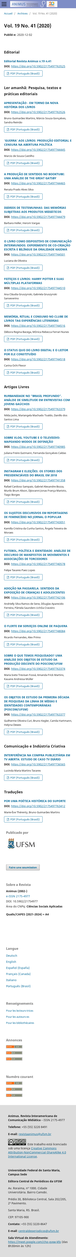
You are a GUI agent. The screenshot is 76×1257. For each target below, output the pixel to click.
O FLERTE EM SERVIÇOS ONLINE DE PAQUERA (35, 626)
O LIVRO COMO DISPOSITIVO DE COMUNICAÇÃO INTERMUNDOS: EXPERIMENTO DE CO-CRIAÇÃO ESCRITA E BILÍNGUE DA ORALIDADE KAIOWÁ (38, 245)
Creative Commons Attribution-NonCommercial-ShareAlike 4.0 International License (37, 1152)
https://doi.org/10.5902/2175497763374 (38, 669)
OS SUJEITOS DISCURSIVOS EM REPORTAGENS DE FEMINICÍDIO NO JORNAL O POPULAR (36, 515)
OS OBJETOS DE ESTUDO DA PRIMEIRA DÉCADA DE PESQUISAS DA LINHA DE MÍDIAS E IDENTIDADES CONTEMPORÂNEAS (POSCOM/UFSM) (36, 703)
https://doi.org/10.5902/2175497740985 (38, 447)
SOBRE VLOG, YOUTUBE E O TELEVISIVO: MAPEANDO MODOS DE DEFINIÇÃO (32, 440)
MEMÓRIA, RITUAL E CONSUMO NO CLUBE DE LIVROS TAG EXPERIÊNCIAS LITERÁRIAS (36, 318)
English (11, 962)
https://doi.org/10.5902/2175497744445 (38, 150)
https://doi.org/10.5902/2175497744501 (38, 254)
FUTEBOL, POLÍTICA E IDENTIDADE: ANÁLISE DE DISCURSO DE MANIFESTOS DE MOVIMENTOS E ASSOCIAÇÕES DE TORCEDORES (37, 555)
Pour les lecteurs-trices (19, 1010)
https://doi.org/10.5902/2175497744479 (38, 217)
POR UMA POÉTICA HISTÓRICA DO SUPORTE (35, 801)
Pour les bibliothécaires (20, 1023)
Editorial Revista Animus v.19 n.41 (27, 61)
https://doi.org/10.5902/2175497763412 (38, 806)
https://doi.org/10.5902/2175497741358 (38, 480)
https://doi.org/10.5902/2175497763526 (38, 112)
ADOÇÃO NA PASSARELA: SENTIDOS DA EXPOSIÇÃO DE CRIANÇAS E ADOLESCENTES (34, 590)
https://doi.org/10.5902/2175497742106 (38, 597)
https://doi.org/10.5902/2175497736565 (38, 764)
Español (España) (18, 968)
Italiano (11, 980)
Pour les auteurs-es (17, 1017)
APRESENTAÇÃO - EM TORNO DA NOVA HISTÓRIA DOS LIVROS (31, 105)
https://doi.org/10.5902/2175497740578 (38, 564)
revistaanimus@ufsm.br (35, 1134)
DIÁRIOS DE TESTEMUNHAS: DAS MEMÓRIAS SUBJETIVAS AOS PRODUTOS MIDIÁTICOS (35, 210)
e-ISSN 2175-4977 (18, 896)
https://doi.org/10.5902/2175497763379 (38, 409)
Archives (22, 13)
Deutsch (11, 956)
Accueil (8, 13)
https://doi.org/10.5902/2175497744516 (38, 326)
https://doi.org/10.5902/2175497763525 (38, 66)
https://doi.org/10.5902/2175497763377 (38, 714)
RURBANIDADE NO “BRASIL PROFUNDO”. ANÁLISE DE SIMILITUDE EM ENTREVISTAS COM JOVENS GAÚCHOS (37, 400)
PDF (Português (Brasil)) (25, 73)
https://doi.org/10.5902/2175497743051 (38, 522)
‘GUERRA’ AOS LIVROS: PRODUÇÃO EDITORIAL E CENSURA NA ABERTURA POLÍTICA (38, 142)
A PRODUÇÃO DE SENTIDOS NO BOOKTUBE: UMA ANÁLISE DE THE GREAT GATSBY (34, 176)
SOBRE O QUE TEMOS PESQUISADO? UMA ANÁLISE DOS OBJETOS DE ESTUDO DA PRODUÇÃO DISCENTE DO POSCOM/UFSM (33, 660)
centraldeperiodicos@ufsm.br (38, 1231)
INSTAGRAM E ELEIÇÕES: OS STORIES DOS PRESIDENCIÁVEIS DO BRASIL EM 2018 (33, 473)
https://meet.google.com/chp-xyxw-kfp (34, 1242)
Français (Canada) (18, 974)
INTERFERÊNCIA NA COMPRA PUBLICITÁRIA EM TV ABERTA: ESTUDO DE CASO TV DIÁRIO (37, 757)
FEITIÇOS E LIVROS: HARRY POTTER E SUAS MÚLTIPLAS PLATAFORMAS (34, 281)
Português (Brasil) (18, 986)
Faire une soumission (23, 867)
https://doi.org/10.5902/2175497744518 (38, 359)
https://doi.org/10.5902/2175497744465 (38, 183)
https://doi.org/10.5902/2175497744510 (38, 288)
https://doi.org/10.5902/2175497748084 (38, 631)
